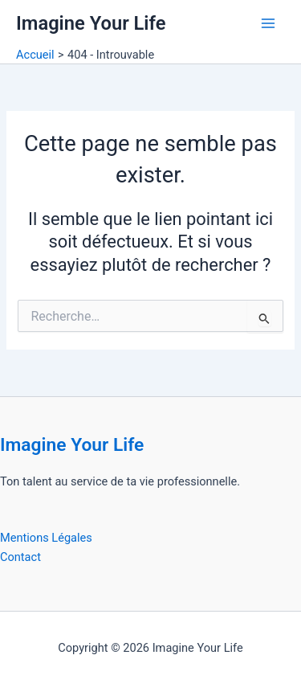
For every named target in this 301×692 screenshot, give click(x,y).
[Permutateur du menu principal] (268, 23)
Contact (20, 557)
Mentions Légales (46, 537)
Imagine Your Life (90, 23)
